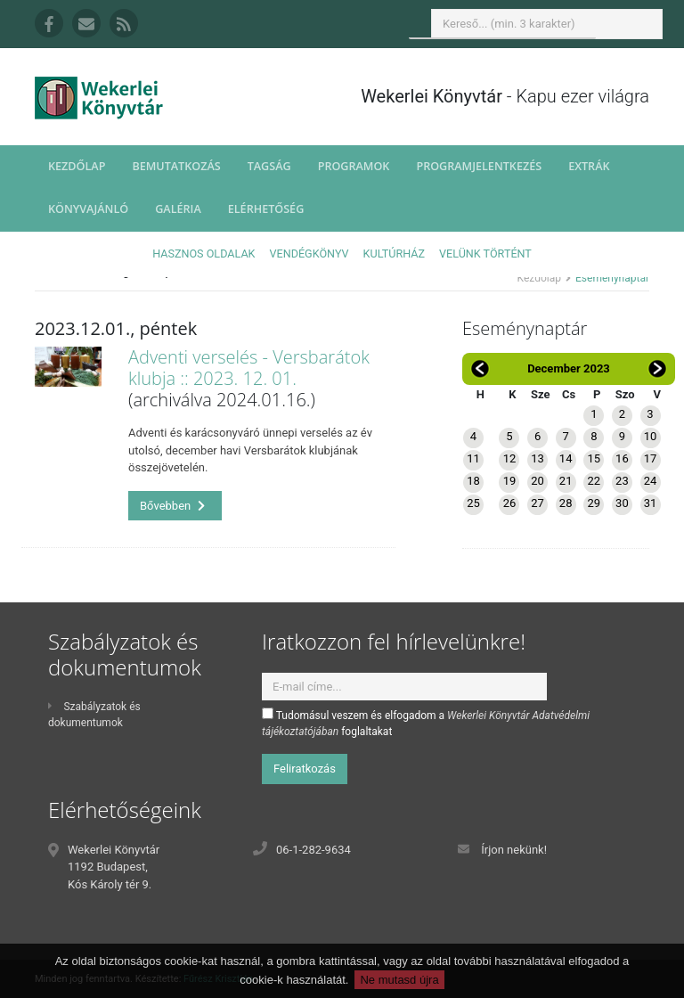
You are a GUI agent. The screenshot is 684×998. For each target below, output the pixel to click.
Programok (354, 166)
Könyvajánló (88, 209)
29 (593, 503)
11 (473, 458)
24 (650, 480)
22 (593, 480)
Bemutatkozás (176, 166)
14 (566, 458)
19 (510, 480)
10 (650, 436)
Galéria (178, 209)
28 (566, 503)
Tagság (269, 166)
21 (566, 480)
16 (622, 458)
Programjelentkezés (479, 166)
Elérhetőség (266, 209)
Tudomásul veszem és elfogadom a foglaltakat (426, 723)
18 (473, 480)
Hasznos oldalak (203, 253)
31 (650, 503)
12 (510, 458)
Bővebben (173, 505)
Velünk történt (485, 253)
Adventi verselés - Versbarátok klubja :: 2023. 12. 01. (249, 367)
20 (537, 480)
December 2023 (568, 368)
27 (537, 503)
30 (622, 503)
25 (473, 503)
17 (650, 458)
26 (510, 503)
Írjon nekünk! (514, 849)
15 (593, 458)
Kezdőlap (76, 166)
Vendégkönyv (309, 253)
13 (537, 458)
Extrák (588, 166)
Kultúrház (394, 253)
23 (622, 480)
